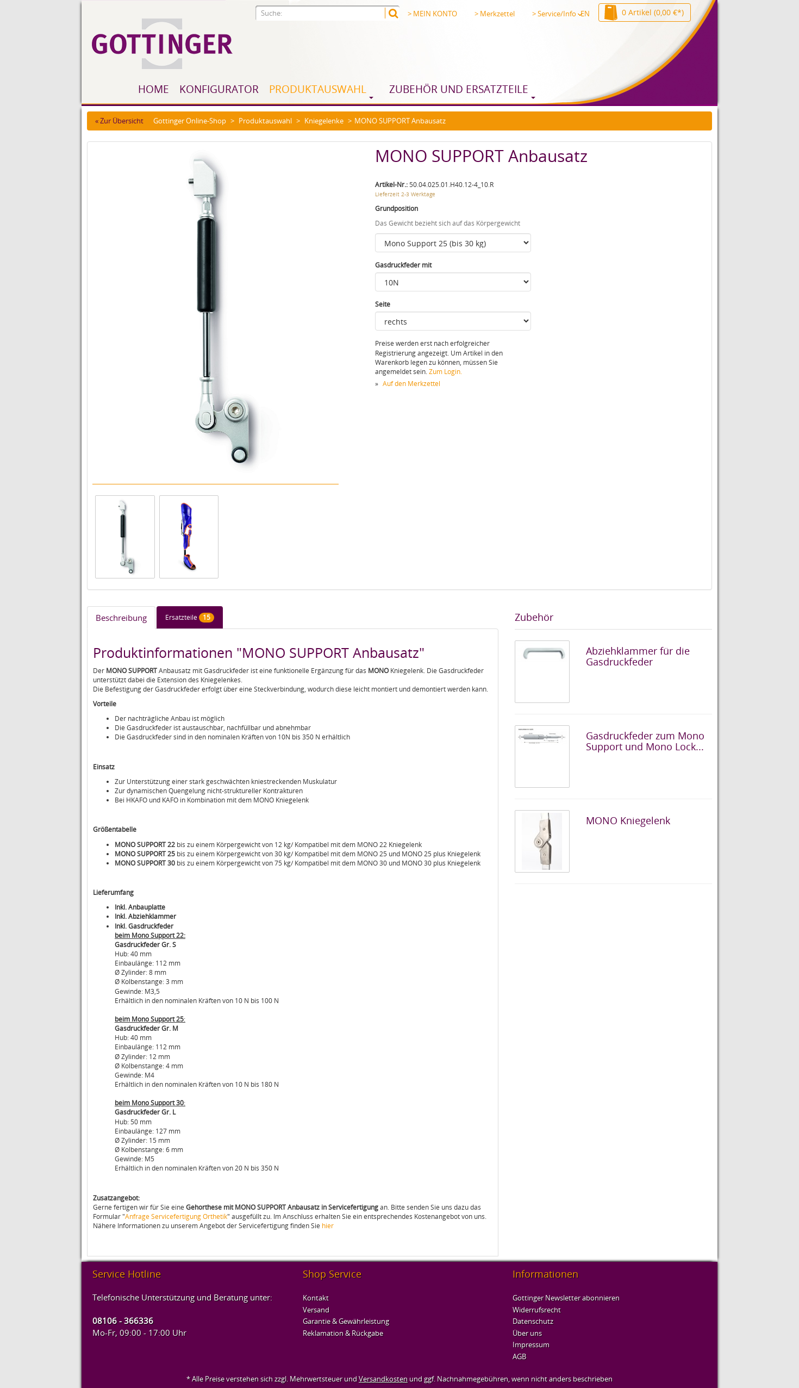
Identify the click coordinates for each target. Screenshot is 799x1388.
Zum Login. (445, 371)
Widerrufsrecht (537, 1310)
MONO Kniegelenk (628, 820)
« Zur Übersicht (119, 121)
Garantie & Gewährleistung (346, 1321)
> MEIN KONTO (432, 13)
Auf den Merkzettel (411, 383)
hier (328, 1225)
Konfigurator (219, 89)
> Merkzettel (495, 13)
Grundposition (396, 208)
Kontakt (316, 1298)
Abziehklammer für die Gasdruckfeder (638, 656)
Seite (382, 304)
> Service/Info (557, 13)
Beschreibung (121, 617)
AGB (519, 1356)
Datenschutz (533, 1321)
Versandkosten (383, 1379)
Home (153, 89)
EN (585, 13)
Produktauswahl (317, 89)
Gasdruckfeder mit (403, 265)
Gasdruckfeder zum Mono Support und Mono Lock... (645, 741)
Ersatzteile (189, 618)
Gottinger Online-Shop (189, 121)
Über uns (527, 1333)
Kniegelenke (324, 121)
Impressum (531, 1344)
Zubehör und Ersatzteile (458, 89)
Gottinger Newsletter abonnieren (566, 1298)
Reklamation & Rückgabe (343, 1333)
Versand (316, 1310)
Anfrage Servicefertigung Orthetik (176, 1216)
